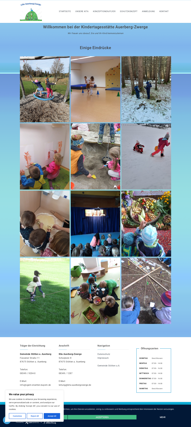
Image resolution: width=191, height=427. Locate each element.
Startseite (65, 11)
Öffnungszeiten (149, 348)
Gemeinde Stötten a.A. (108, 365)
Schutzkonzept (128, 11)
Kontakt (164, 11)
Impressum (103, 358)
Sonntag (143, 358)
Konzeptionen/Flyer (104, 11)
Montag (143, 363)
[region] (34, 406)
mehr (162, 417)
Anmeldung (148, 11)
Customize (17, 416)
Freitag (143, 384)
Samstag (143, 389)
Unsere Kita (81, 11)
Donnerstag (145, 378)
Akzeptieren (102, 417)
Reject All (35, 416)
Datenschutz (103, 354)
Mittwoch (144, 373)
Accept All (52, 416)
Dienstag (143, 368)
